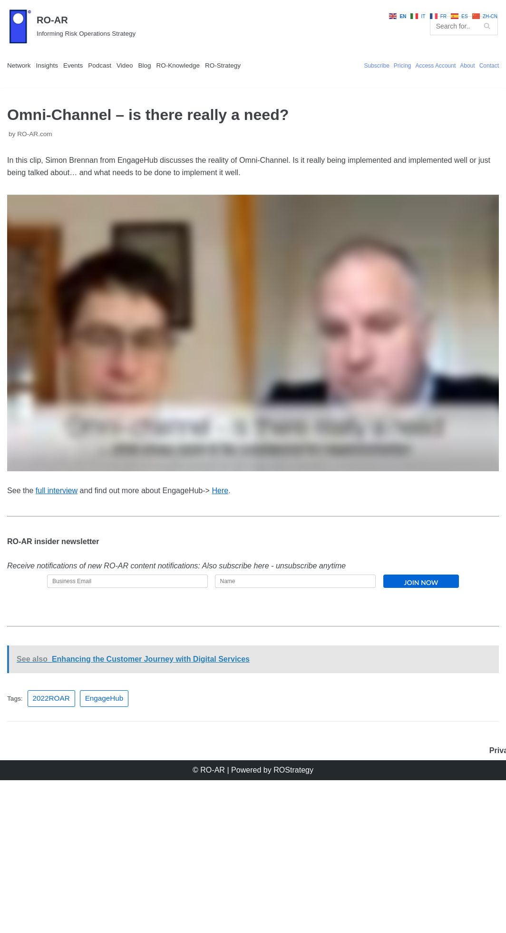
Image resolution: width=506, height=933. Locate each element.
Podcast (135, 87)
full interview (75, 585)
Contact (484, 100)
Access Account (409, 100)
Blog (196, 87)
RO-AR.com (44, 195)
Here (299, 585)
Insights (63, 87)
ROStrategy (308, 921)
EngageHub (122, 824)
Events (99, 87)
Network (24, 87)
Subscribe (327, 100)
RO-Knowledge (243, 87)
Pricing (363, 100)
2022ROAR (61, 824)
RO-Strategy (33, 112)
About (455, 100)
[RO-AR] (84, 36)
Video (170, 87)
